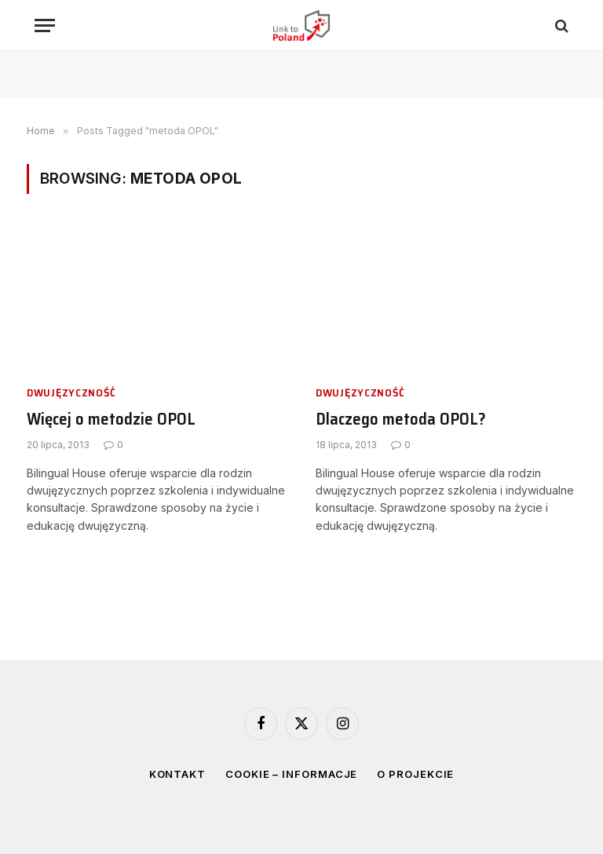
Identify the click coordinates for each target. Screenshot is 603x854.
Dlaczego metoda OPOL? (401, 419)
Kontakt (177, 774)
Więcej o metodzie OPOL (111, 419)
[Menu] (45, 25)
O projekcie (415, 774)
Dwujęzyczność (71, 393)
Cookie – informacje (291, 774)
